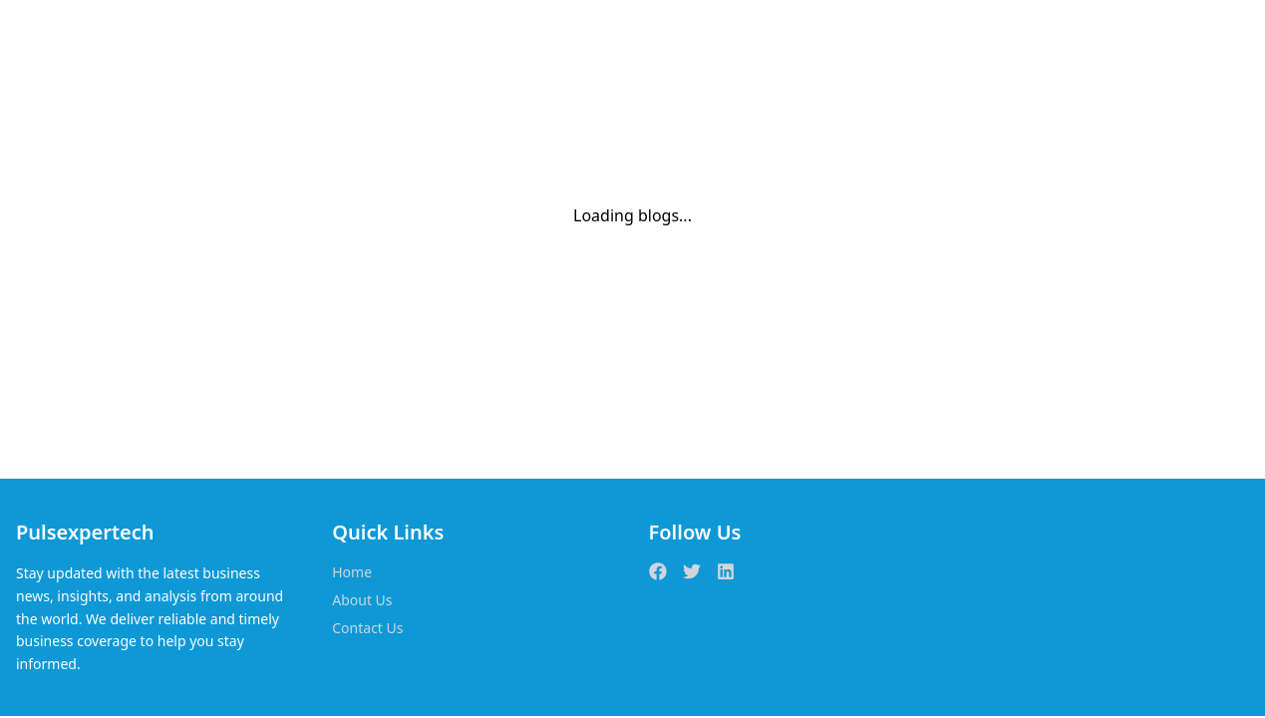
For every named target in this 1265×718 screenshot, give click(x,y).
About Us (362, 599)
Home (352, 571)
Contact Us (367, 627)
